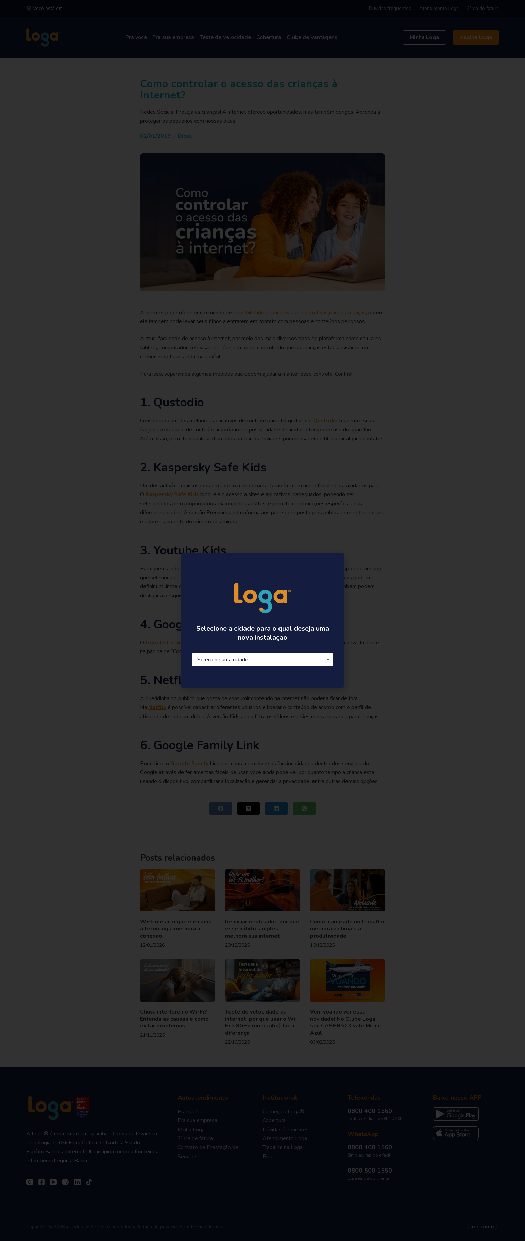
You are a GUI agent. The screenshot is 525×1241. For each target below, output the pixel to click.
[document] (262, 620)
